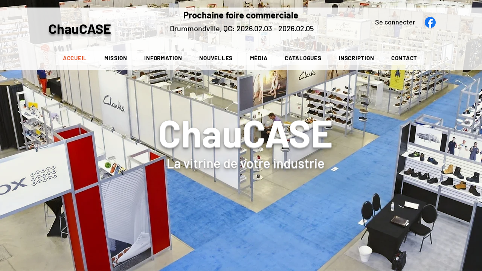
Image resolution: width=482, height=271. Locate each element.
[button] (163, 58)
